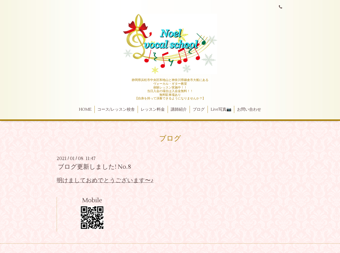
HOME (85, 109)
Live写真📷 (221, 109)
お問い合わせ (249, 109)
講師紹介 (179, 109)
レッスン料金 (153, 109)
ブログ (199, 109)
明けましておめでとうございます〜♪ (105, 180)
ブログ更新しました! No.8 (94, 167)
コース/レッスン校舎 (116, 109)
